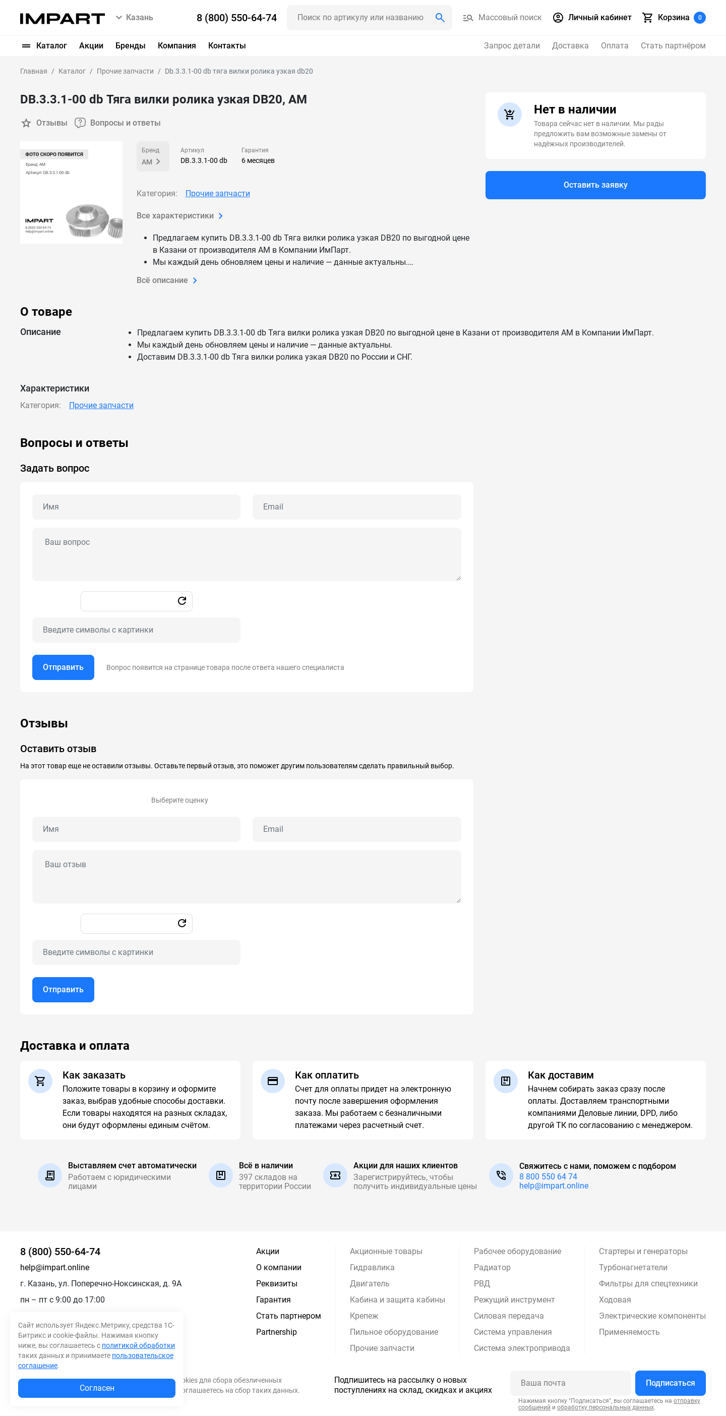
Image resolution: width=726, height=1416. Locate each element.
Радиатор (492, 1267)
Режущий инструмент (514, 1300)
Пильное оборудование (394, 1332)
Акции (91, 45)
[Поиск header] (369, 17)
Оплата (615, 45)
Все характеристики (182, 216)
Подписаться (670, 1383)
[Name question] (136, 507)
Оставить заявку (596, 185)
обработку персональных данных (605, 1407)
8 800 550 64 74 (548, 1176)
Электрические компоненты (652, 1316)
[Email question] (357, 507)
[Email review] (357, 829)
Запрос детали (512, 45)
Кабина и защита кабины (397, 1300)
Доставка (570, 45)
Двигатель (370, 1283)
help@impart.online (553, 1186)
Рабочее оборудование (517, 1251)
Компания (177, 45)
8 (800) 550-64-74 (60, 1251)
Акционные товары (386, 1251)
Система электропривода (522, 1348)
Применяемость (629, 1332)
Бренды (130, 45)
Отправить (63, 667)
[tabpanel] (363, 564)
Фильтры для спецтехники (648, 1283)
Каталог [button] (43, 46)
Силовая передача (509, 1316)
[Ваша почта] (570, 1383)
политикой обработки (138, 1345)
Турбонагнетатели (633, 1267)
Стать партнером (288, 1316)
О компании (278, 1267)
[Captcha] (136, 630)
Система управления (513, 1332)
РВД (482, 1283)
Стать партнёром (673, 45)
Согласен (97, 1388)
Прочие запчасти (218, 193)
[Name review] (136, 829)
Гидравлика (372, 1267)
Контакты (227, 45)
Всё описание (169, 280)
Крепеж (364, 1316)
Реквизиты (276, 1283)
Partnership (276, 1332)
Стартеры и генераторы (643, 1251)
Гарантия (273, 1300)
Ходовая (615, 1300)
